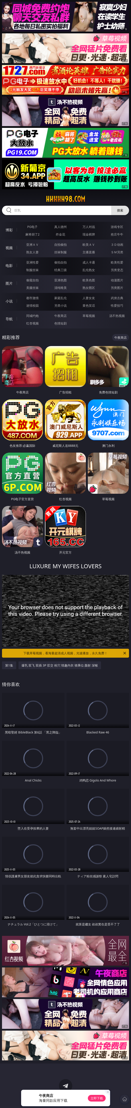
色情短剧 (60, 323)
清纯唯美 (60, 288)
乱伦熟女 (89, 270)
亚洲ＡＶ (32, 244)
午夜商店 (60, 316)
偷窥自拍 (32, 280)
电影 (9, 265)
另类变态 (117, 270)
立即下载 (97, 1098)
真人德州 (60, 227)
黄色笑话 (89, 305)
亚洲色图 (60, 280)
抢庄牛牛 (117, 234)
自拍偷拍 (60, 244)
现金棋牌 (89, 234)
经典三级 (60, 270)
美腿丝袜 (32, 288)
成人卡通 (89, 262)
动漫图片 (117, 280)
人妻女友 (89, 298)
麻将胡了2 (32, 234)
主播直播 (89, 252)
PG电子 (32, 227)
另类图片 (117, 288)
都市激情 (32, 298)
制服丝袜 (32, 270)
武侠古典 (117, 298)
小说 (9, 301)
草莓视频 (89, 316)
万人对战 (89, 227)
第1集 (9, 665)
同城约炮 (32, 316)
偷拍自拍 (60, 262)
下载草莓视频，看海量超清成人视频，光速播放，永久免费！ (75, 653)
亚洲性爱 (32, 262)
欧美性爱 (117, 262)
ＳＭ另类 (117, 252)
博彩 (9, 230)
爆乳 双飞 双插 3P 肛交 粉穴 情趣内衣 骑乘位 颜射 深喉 (60, 665)
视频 (9, 247)
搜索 (120, 210)
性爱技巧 (117, 305)
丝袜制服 (60, 252)
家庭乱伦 (60, 298)
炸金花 (60, 234)
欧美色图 (89, 280)
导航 (9, 318)
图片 (9, 283)
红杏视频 (32, 323)
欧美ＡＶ (89, 244)
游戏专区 (117, 227)
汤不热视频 (117, 316)
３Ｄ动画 (117, 244)
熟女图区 (89, 288)
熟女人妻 (32, 252)
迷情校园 (32, 305)
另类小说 (60, 305)
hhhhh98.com (65, 199)
